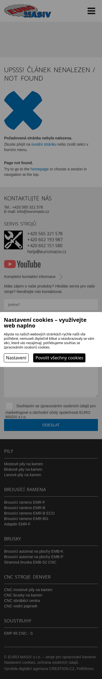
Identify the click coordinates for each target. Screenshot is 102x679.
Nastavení (16, 358)
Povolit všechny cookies (59, 358)
